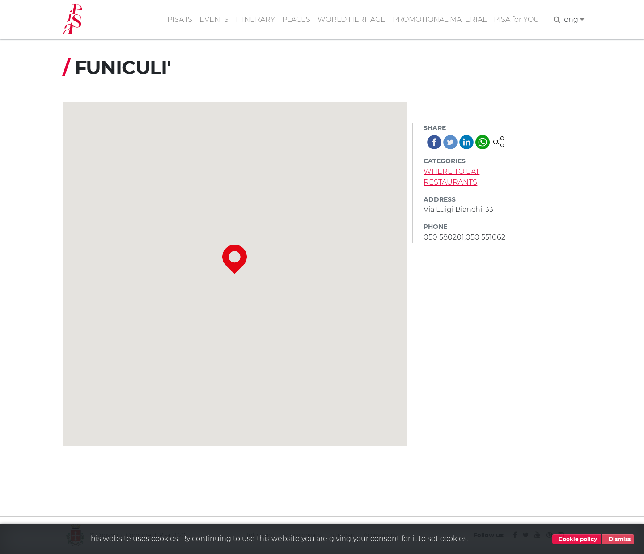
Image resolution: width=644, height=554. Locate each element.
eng (574, 19)
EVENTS (214, 19)
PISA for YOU (516, 19)
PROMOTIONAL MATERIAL (440, 19)
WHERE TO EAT (451, 171)
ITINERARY (255, 19)
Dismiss (618, 539)
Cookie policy (576, 539)
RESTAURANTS (450, 182)
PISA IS (179, 19)
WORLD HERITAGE (352, 19)
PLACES (296, 19)
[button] (498, 141)
